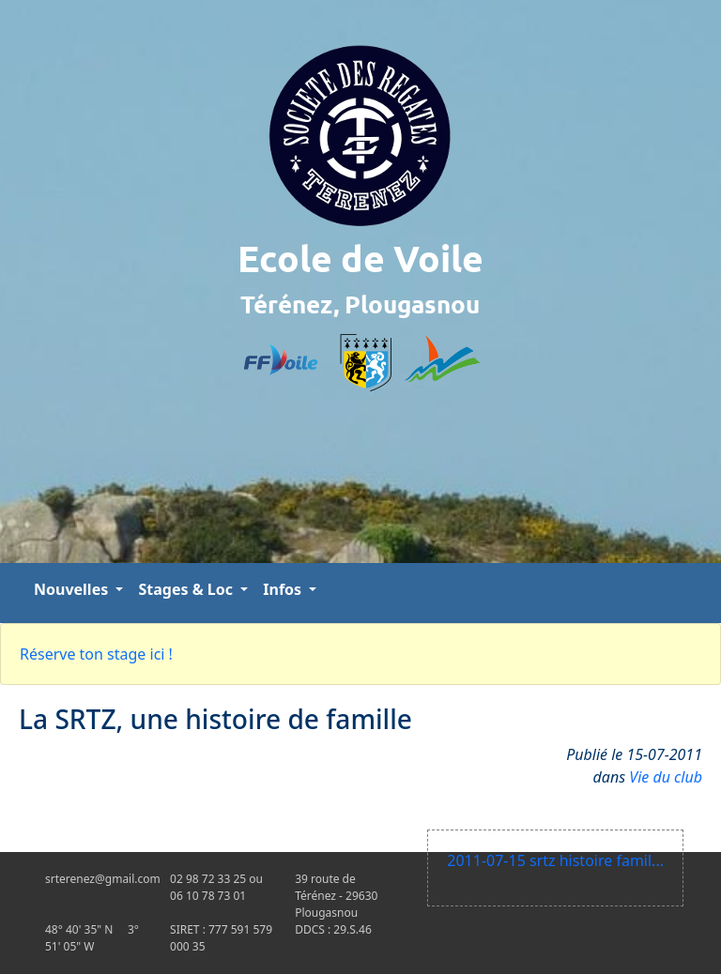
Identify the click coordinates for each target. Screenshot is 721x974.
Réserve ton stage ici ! (96, 654)
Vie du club (665, 777)
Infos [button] (284, 589)
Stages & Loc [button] (187, 589)
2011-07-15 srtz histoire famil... (555, 860)
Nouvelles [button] (73, 589)
